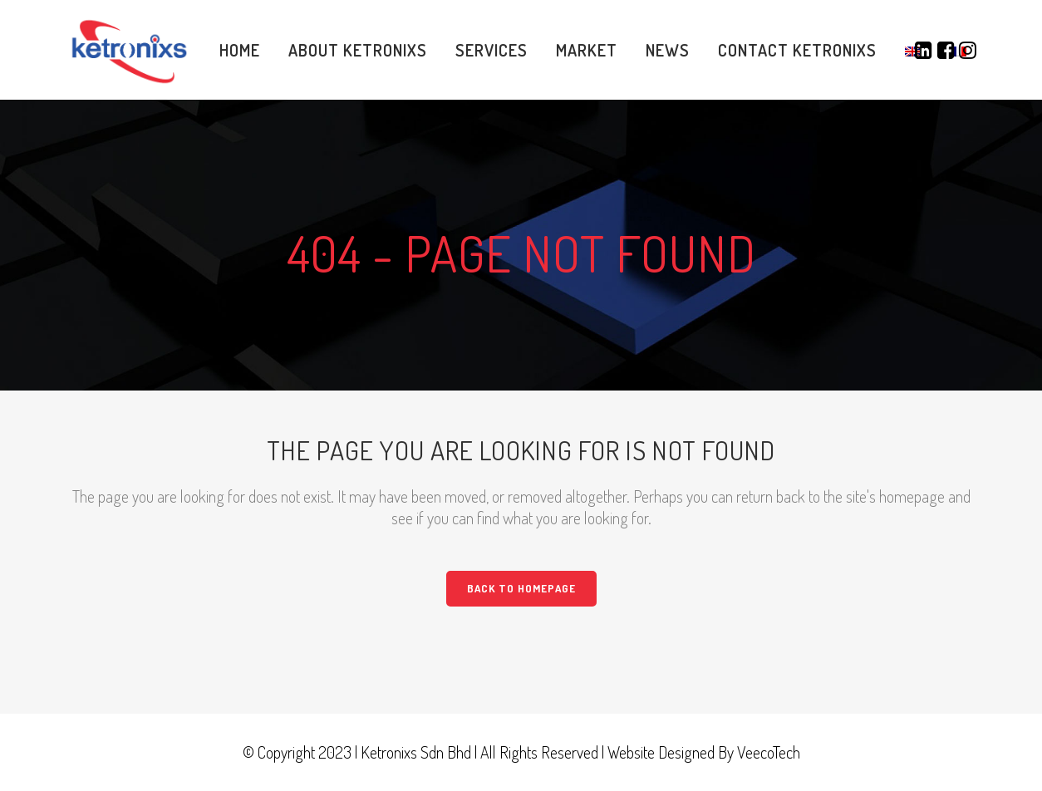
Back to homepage (521, 588)
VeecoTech (768, 752)
